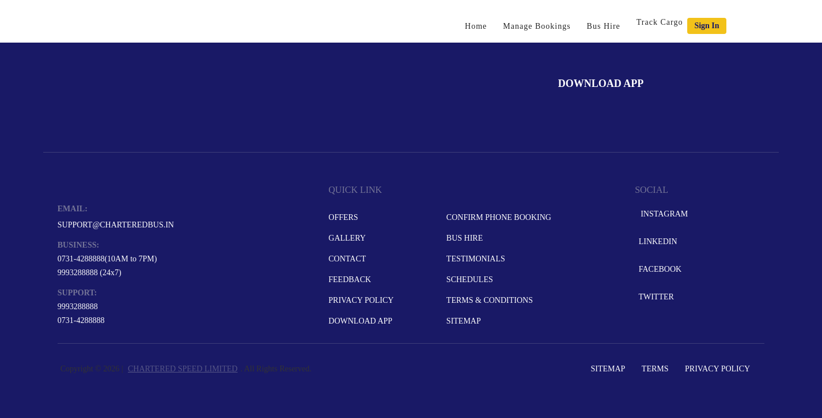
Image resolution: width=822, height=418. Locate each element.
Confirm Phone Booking (498, 217)
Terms (655, 368)
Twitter (655, 296)
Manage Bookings (536, 26)
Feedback (349, 279)
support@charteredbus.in (116, 225)
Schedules (469, 279)
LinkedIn (657, 241)
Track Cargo (660, 22)
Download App (360, 321)
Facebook (659, 269)
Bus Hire (603, 26)
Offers (343, 217)
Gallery (347, 238)
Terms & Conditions (489, 300)
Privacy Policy (360, 300)
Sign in (706, 25)
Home (476, 26)
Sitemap (463, 321)
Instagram (662, 214)
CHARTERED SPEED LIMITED (182, 368)
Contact (347, 258)
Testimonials (475, 258)
